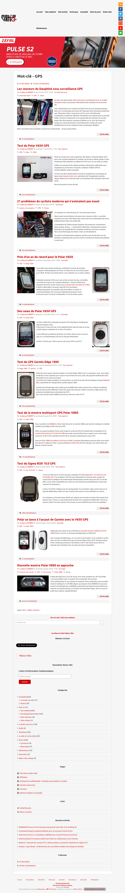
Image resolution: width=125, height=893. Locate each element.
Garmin (33, 369)
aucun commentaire (29, 601)
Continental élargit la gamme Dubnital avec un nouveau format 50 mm (46, 831)
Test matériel (62, 149)
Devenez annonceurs (27, 785)
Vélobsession (24, 750)
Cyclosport (24, 743)
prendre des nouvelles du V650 (77, 285)
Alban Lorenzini (25, 812)
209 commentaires (29, 513)
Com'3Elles (78, 889)
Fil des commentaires (41, 84)
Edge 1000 (23, 369)
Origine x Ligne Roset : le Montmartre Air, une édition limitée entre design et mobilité (51, 846)
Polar (27, 152)
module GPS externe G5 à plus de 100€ (50, 433)
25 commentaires (28, 195)
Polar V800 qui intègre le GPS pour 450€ (56, 440)
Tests (21, 707)
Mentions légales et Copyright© (94, 889)
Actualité (64, 260)
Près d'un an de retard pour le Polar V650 (45, 257)
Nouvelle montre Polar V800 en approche (45, 566)
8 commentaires (28, 355)
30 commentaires (28, 250)
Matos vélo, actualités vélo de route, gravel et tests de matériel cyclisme (15, 15)
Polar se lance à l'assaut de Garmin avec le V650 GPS (52, 520)
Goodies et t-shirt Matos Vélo (62, 633)
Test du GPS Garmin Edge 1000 (38, 362)
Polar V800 (29, 420)
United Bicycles (25, 808)
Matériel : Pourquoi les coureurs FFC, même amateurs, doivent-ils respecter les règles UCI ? (53, 843)
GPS (35, 96)
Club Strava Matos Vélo (29, 773)
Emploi (23, 703)
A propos (23, 789)
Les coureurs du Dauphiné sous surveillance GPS (50, 89)
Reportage (24, 746)
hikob (42, 96)
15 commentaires (28, 457)
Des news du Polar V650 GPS (36, 311)
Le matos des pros (60, 92)
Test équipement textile (29, 714)
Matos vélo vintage (26, 758)
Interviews (23, 754)
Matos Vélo (25, 655)
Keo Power (47, 572)
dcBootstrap (40, 889)
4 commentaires (28, 304)
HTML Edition (52, 889)
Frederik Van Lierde (26, 572)
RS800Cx (53, 424)
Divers (21, 740)
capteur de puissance (27, 208)
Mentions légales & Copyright (31, 793)
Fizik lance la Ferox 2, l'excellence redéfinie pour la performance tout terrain (48, 835)
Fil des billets (24, 84)
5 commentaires (28, 139)
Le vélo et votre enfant (27, 736)
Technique (59, 205)
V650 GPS (75, 443)
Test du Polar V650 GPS (33, 146)
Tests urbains (25, 720)
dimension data (24, 96)
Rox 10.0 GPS (30, 470)
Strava (46, 208)
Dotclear (66, 887)
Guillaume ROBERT (27, 92)
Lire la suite (104, 134)
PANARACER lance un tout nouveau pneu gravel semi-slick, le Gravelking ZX (48, 827)
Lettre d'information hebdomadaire (36, 671)
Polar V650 (29, 264)
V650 (35, 152)
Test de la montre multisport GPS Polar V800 (47, 413)
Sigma (41, 470)
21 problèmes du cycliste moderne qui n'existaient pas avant (58, 201)
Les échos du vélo (27, 700)
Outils (21, 728)
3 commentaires (28, 559)
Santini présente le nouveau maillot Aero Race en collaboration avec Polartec (48, 839)
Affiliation (23, 777)
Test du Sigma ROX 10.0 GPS (36, 464)
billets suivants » (33, 610)
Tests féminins (25, 717)
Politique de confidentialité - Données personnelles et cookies (43, 781)
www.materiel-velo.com (67, 176)
